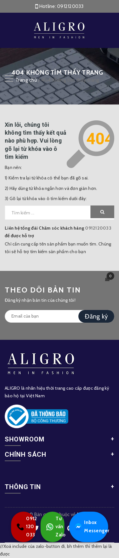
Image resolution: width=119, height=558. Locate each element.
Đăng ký (96, 316)
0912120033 (70, 6)
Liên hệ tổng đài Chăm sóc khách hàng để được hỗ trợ (58, 232)
